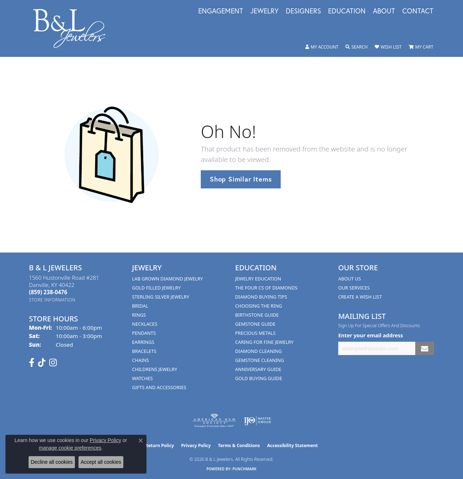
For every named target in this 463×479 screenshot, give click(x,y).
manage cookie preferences (70, 448)
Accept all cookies (101, 462)
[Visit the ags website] (214, 421)
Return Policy (159, 445)
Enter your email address (370, 335)
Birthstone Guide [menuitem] (257, 315)
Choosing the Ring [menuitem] (258, 306)
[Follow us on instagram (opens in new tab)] (53, 362)
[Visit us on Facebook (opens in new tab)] (31, 362)
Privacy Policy (196, 445)
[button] (322, 47)
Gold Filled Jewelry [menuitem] (156, 287)
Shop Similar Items (241, 179)
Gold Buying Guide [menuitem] (258, 378)
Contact (417, 11)
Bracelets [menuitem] (144, 351)
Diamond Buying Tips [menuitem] (261, 296)
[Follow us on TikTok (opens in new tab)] (42, 362)
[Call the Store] (48, 292)
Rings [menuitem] (139, 315)
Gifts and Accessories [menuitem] (159, 387)
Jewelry (264, 11)
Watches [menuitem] (142, 378)
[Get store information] (52, 300)
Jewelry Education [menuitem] (258, 278)
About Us (349, 278)
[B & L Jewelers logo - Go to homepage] (73, 28)
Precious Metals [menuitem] (255, 333)
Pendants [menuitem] (144, 333)
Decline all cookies (52, 462)
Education (347, 11)
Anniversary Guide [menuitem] (258, 369)
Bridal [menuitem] (140, 306)
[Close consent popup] (141, 440)
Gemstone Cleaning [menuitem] (259, 360)
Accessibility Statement (292, 445)
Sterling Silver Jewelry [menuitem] (160, 296)
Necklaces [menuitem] (144, 324)
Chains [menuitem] (140, 360)
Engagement (220, 11)
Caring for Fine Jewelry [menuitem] (264, 342)
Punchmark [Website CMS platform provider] (245, 468)
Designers (303, 11)
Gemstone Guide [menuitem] (255, 324)
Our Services (354, 287)
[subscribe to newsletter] (424, 348)
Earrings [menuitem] (143, 342)
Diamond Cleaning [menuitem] (258, 351)
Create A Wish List (360, 296)
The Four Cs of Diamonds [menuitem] (266, 287)
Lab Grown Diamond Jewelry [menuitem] (167, 278)
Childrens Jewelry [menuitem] (154, 369)
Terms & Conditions (239, 445)
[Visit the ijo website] (257, 421)
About (384, 11)
